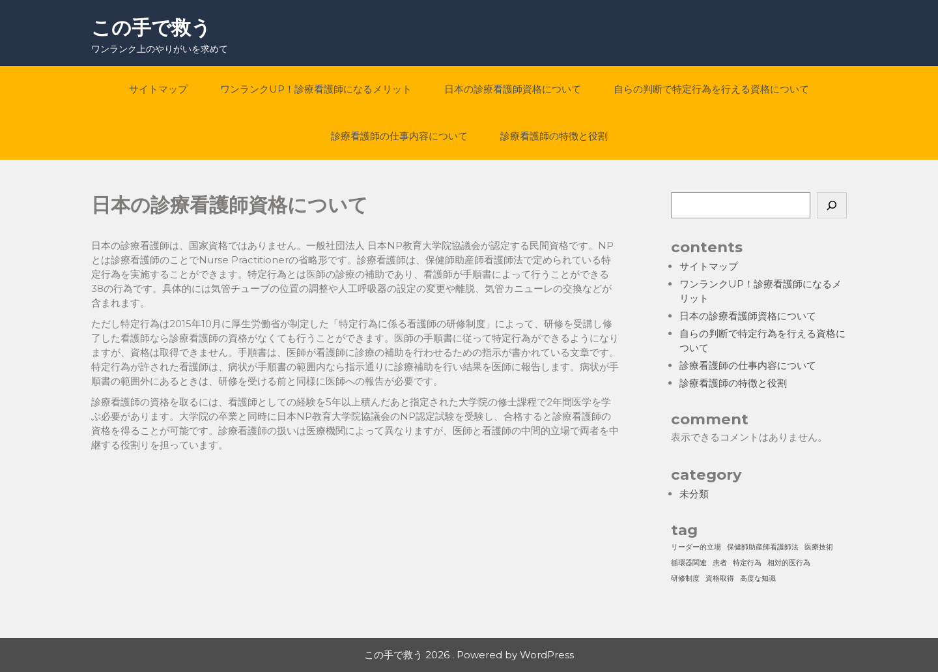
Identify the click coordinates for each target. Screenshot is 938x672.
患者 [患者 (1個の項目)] (720, 563)
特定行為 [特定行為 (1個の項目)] (747, 563)
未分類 (694, 494)
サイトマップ (158, 89)
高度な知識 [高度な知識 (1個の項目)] (758, 578)
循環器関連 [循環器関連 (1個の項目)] (689, 563)
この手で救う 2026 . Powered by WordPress (469, 655)
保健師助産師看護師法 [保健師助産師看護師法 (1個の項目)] (763, 547)
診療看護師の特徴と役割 (554, 136)
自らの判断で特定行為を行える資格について (711, 89)
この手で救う (151, 28)
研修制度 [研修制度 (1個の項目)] (685, 578)
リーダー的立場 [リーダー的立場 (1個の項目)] (696, 547)
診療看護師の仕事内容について (399, 136)
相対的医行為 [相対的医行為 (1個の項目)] (788, 563)
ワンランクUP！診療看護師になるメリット (316, 89)
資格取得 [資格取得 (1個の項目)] (719, 578)
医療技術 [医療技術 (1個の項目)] (818, 547)
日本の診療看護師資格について (512, 89)
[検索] (832, 205)
